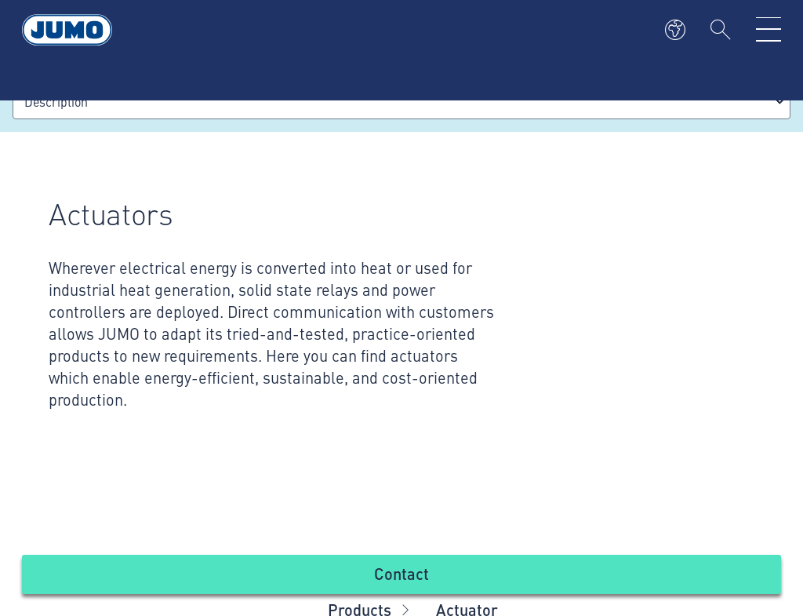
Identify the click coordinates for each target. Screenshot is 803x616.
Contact (401, 573)
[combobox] (401, 101)
